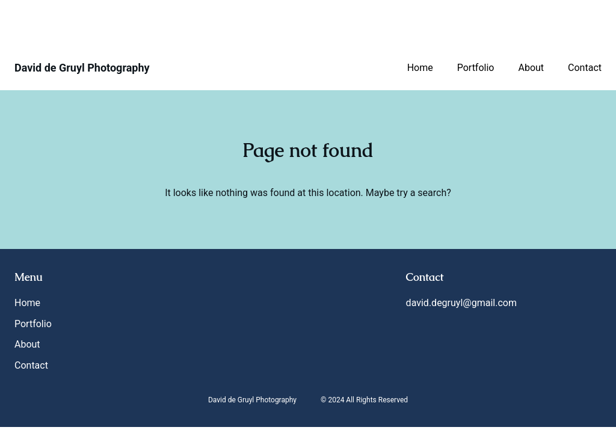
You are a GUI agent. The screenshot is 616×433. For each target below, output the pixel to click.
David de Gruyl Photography (82, 67)
